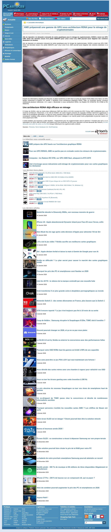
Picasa (24, 522)
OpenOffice (25, 513)
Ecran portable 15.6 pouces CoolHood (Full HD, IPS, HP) (47, 189)
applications (67, 509)
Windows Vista (8, 517)
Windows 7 (7, 515)
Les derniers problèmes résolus (93, 509)
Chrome (16, 515)
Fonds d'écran (40, 519)
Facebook (16, 524)
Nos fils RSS (33, 19)
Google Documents (27, 515)
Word (23, 509)
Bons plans (63, 519)
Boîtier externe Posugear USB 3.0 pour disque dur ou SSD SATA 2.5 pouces (53, 181)
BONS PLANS (66, 14)
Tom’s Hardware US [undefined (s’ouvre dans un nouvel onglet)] (41, 127)
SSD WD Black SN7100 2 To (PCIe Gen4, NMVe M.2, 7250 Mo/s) (49, 173)
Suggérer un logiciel (42, 513)
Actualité (11, 20)
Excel (23, 511)
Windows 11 (7, 509)
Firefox (16, 517)
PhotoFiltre (7, 524)
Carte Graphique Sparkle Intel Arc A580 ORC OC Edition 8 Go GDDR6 (51, 177)
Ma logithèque (40, 514)
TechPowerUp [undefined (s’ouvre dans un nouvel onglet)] (53, 127)
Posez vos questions (90, 511)
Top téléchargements (42, 511)
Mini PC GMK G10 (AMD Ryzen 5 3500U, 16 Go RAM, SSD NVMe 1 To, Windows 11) (56, 185)
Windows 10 (7, 511)
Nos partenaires (51, 528)
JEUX (92, 14)
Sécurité (24, 521)
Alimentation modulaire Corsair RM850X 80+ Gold (45, 202)
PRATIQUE (19, 14)
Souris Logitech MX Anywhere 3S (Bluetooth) (43, 197)
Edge (15, 513)
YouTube (24, 519)
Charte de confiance (22, 528)
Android (16, 509)
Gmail (15, 519)
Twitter (15, 522)
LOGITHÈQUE (32, 14)
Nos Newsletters (47, 19)
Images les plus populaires (44, 521)
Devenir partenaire (40, 528)
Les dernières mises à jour (44, 509)
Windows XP (7, 519)
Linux (5, 521)
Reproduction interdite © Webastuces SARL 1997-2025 (79, 528)
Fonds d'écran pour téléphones (69, 514)
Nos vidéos (61, 19)
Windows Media (26, 524)
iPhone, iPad (17, 511)
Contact (59, 528)
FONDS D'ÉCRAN (80, 14)
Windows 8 (7, 513)
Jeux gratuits (40, 523)
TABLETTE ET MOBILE (48, 14)
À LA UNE (7, 14)
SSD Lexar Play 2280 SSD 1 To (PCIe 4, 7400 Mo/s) (45, 193)
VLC (5, 522)
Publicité (31, 528)
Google (24, 517)
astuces (73, 509)
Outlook (16, 521)
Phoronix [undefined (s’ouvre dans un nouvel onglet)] (32, 127)
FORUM (102, 14)
